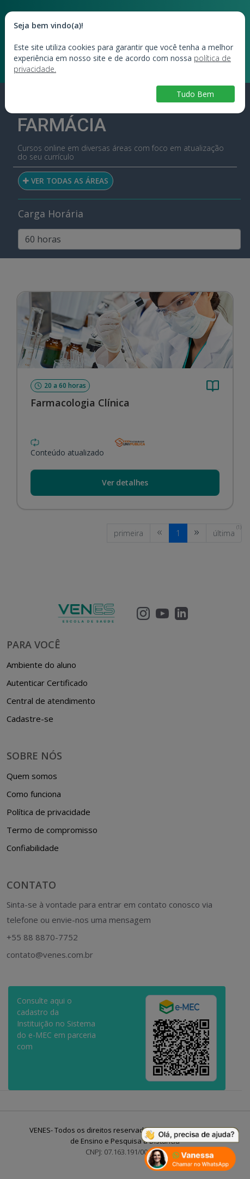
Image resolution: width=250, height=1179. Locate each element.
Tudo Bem (195, 94)
